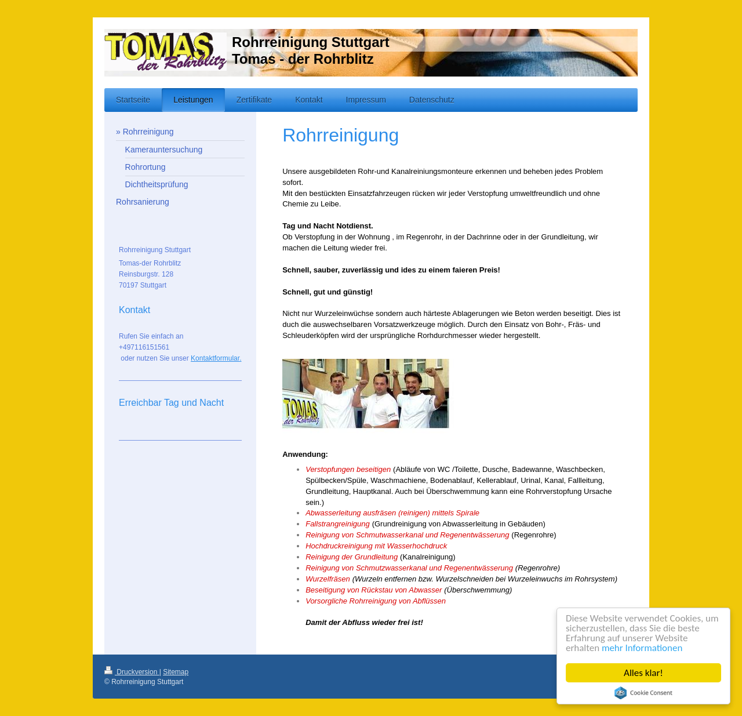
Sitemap (175, 672)
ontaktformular (217, 358)
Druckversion (131, 672)
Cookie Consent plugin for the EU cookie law (643, 692)
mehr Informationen (642, 648)
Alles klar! (643, 673)
